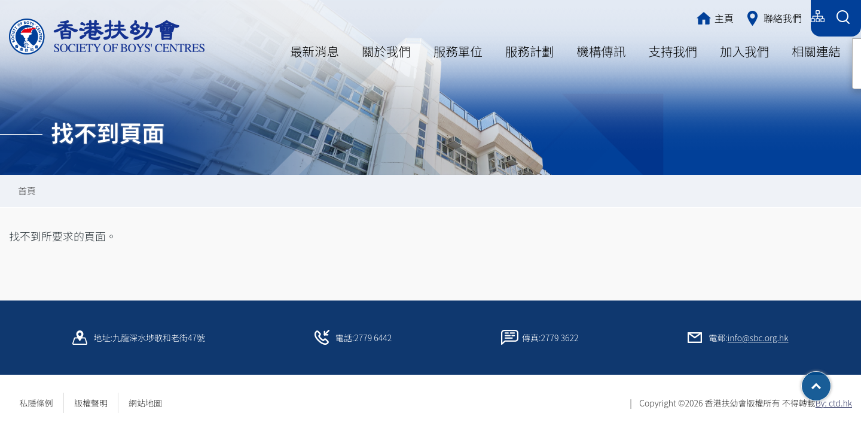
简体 (747, 16)
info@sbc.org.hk (758, 338)
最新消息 (314, 51)
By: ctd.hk (834, 403)
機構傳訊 (601, 51)
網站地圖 (149, 403)
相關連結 (816, 51)
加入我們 (744, 51)
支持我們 (672, 51)
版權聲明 (91, 403)
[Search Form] (843, 18)
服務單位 (458, 51)
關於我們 (386, 51)
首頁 (27, 190)
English (788, 16)
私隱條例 (36, 403)
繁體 (712, 16)
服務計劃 (529, 51)
